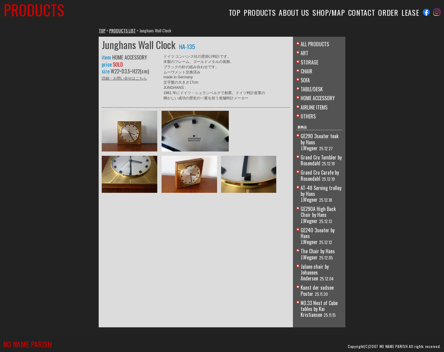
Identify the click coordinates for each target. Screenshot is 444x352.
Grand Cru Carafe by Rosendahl (320, 175)
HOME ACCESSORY (318, 98)
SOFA (305, 80)
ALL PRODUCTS (315, 44)
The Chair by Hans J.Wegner (318, 254)
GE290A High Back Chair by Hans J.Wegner (318, 214)
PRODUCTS (260, 12)
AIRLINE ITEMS (314, 107)
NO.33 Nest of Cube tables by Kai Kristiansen (319, 308)
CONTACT (361, 12)
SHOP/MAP (328, 12)
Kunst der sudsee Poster (317, 290)
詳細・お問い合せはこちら (124, 78)
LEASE (410, 12)
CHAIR (306, 71)
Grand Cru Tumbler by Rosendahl (321, 160)
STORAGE (309, 62)
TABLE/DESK (312, 89)
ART (304, 53)
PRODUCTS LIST (122, 30)
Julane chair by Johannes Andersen (315, 272)
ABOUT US (294, 12)
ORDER (388, 12)
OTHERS (308, 116)
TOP (234, 12)
